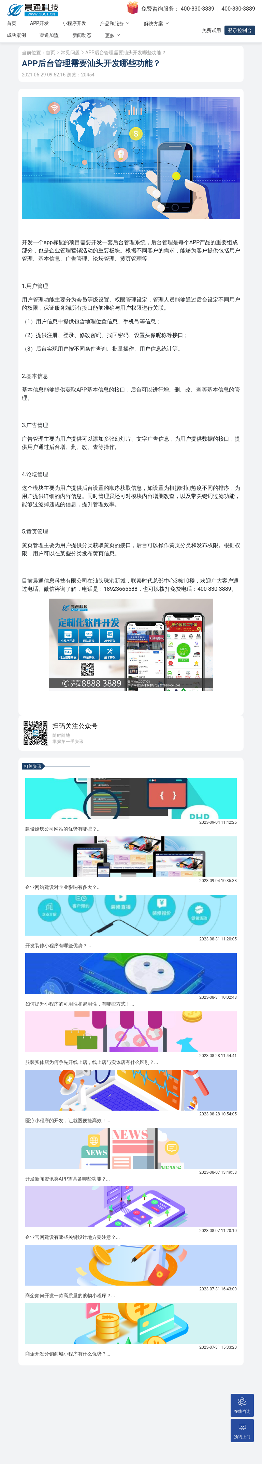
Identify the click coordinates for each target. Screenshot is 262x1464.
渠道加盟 (49, 35)
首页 (11, 23)
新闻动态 (81, 35)
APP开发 (39, 23)
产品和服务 (115, 23)
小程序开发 (74, 23)
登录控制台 (240, 30)
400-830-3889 (198, 8)
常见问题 (70, 52)
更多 (113, 35)
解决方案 (157, 23)
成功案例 (16, 35)
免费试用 (211, 30)
